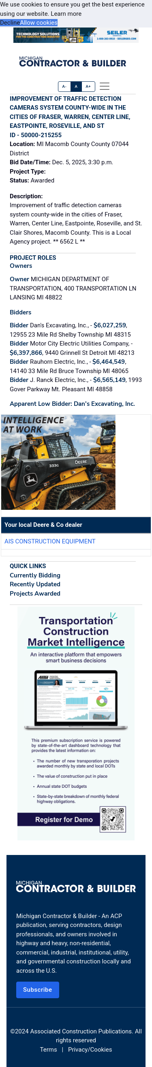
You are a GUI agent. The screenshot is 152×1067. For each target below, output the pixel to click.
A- (64, 86)
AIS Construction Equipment (50, 541)
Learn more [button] (66, 13)
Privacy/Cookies (90, 1049)
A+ (88, 86)
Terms (48, 1049)
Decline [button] (10, 22)
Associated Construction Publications (81, 1031)
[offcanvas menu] (104, 86)
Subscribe (37, 989)
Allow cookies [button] (39, 22)
